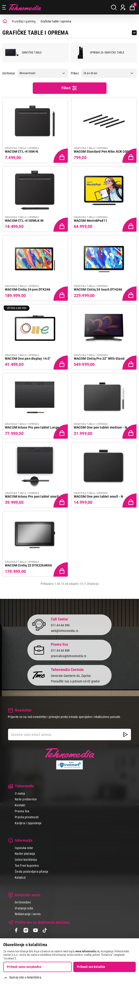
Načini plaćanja (25, 853)
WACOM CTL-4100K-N (21, 151)
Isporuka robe (24, 848)
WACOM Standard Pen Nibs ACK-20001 (103, 151)
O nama (20, 793)
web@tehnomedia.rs (64, 631)
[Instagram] (26, 931)
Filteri (70, 88)
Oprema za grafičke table (98, 52)
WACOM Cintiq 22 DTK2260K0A (28, 565)
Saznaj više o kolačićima (25, 977)
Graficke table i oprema (56, 21)
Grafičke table (23, 52)
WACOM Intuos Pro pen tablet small (32, 496)
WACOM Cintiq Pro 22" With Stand (99, 358)
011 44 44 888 (60, 650)
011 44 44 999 (60, 625)
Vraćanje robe (24, 908)
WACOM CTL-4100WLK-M (24, 220)
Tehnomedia (25, 7)
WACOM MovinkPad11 (90, 220)
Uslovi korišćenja (26, 859)
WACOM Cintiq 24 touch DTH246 (98, 289)
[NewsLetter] (125, 734)
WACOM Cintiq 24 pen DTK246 (27, 289)
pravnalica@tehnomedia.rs (68, 656)
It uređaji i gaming (24, 21)
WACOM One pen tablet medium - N (100, 427)
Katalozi (20, 877)
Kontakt (20, 805)
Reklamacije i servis (28, 914)
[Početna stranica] (4, 21)
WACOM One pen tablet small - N (98, 496)
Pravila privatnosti (26, 817)
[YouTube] (35, 931)
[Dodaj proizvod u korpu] (61, 156)
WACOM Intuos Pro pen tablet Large (32, 427)
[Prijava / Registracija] (123, 7)
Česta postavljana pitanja (31, 871)
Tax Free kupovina (27, 865)
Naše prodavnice (26, 799)
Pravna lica (22, 811)
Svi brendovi (23, 902)
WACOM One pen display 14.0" (27, 358)
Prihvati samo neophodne (24, 967)
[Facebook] (16, 931)
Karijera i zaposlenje (28, 823)
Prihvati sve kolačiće (91, 967)
